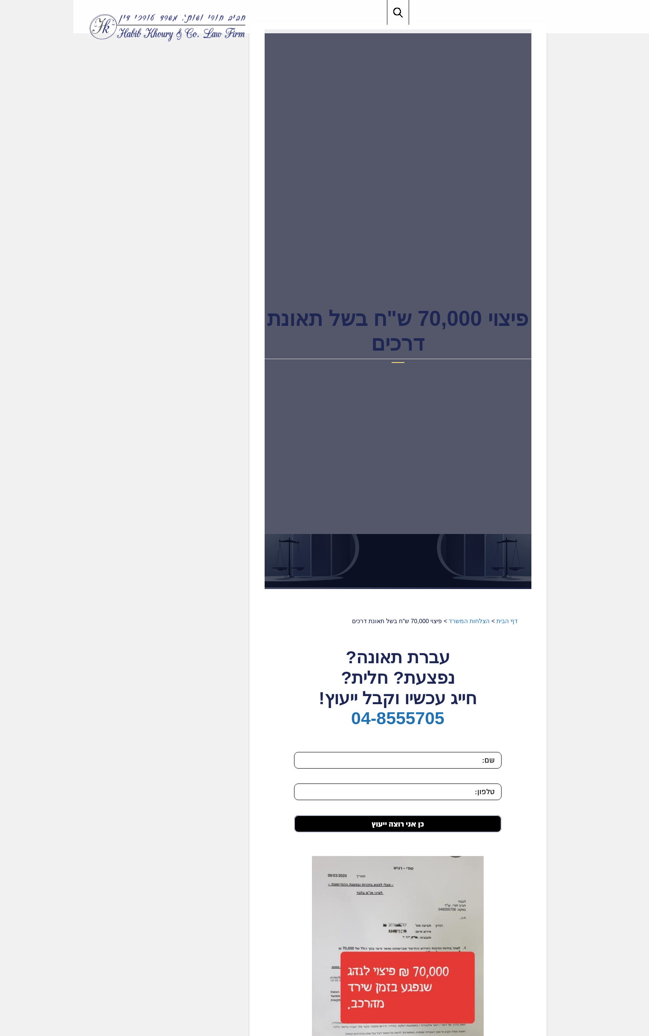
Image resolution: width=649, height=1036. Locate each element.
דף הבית (433, 621)
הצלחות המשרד (395, 621)
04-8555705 (324, 718)
